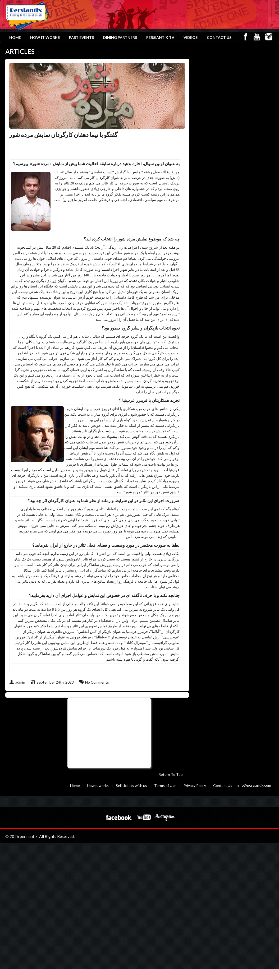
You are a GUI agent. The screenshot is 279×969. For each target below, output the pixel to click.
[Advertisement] (108, 732)
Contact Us (219, 37)
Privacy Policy (195, 785)
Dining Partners (120, 37)
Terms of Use (165, 785)
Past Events (81, 37)
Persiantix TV (160, 37)
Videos (191, 37)
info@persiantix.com (254, 785)
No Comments (97, 682)
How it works (45, 37)
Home (15, 37)
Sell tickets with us (131, 785)
